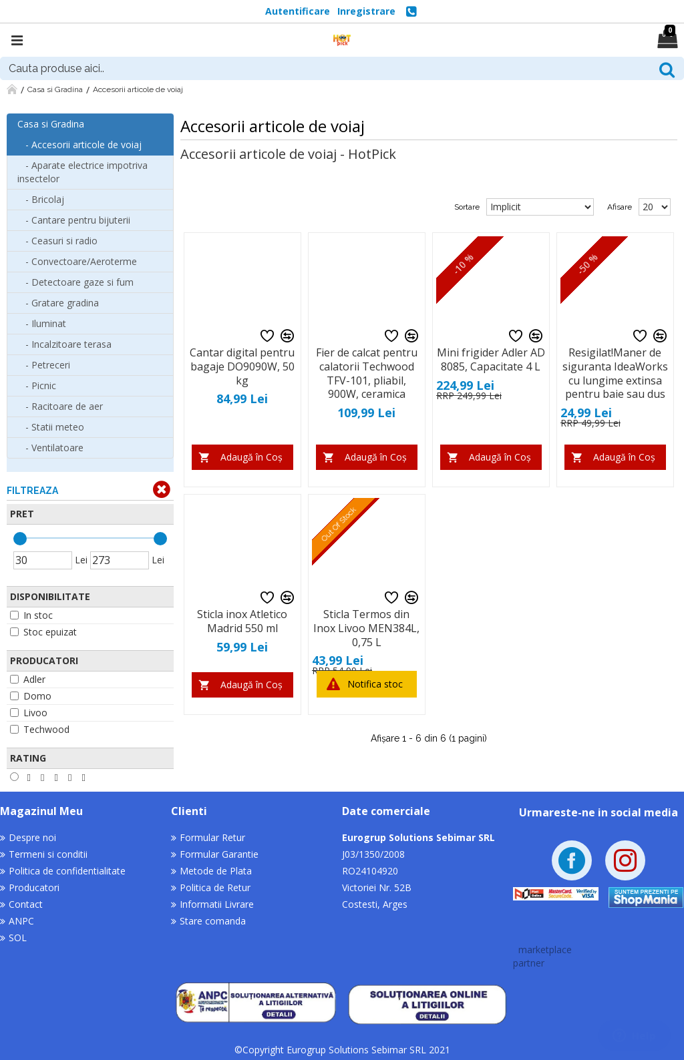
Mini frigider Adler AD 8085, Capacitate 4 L (491, 360)
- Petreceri (43, 364)
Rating (28, 758)
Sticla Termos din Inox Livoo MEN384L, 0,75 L (366, 628)
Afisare (619, 207)
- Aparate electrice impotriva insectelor (82, 172)
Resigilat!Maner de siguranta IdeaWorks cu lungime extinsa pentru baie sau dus (615, 373)
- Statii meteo (50, 427)
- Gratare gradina (58, 302)
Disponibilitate (50, 596)
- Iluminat (41, 323)
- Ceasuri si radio (57, 240)
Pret (22, 513)
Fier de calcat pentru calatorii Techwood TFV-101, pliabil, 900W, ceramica (366, 373)
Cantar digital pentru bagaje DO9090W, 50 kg (242, 366)
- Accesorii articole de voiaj (79, 144)
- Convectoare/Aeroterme (77, 261)
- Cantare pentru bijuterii (73, 220)
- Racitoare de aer (60, 406)
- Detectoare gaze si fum (75, 282)
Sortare (467, 207)
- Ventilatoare (50, 447)
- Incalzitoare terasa (64, 344)
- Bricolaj (40, 199)
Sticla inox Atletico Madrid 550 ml (242, 621)
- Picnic (36, 385)
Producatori (44, 660)
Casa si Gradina (55, 89)
